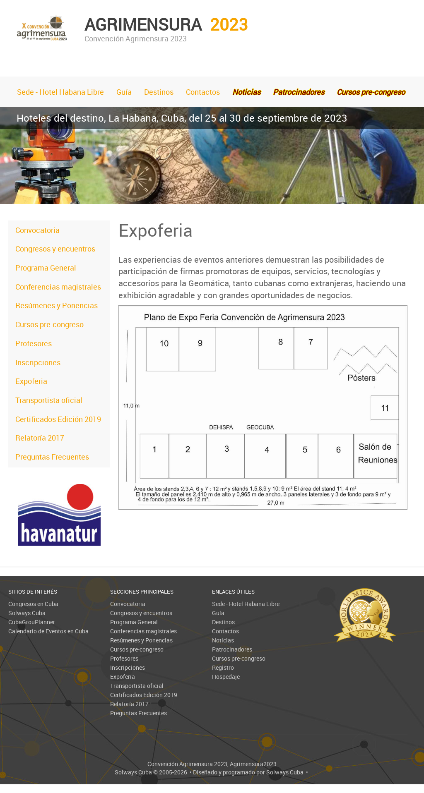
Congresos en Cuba (33, 604)
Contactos (203, 92)
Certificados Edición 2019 (58, 419)
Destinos (158, 92)
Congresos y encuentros (55, 249)
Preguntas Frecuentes (52, 457)
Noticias (223, 640)
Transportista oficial (48, 400)
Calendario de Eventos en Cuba (48, 631)
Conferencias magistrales (58, 287)
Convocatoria (37, 230)
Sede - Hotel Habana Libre (60, 92)
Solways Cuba (27, 613)
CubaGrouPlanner (31, 622)
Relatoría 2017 (39, 438)
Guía (124, 92)
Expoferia (31, 381)
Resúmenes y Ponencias (56, 305)
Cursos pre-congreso (49, 324)
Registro (223, 667)
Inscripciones (37, 362)
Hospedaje (226, 676)
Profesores (33, 343)
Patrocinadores (232, 649)
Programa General (45, 268)
